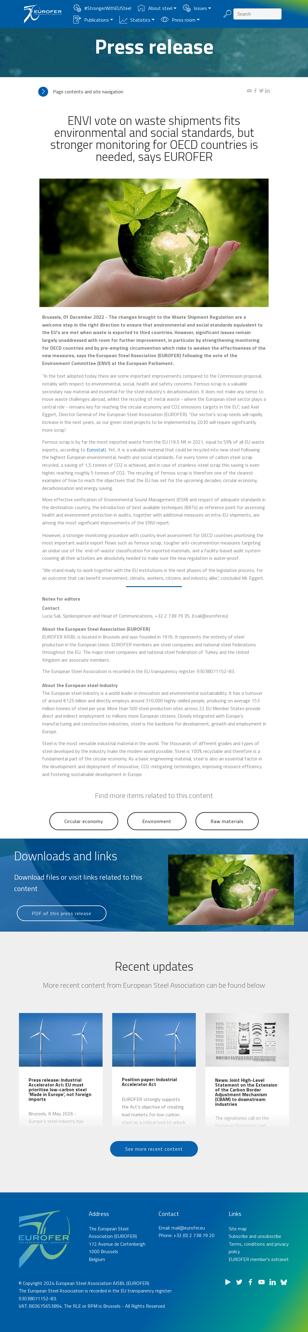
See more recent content (154, 1160)
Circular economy (83, 834)
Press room (178, 19)
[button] (142, 91)
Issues (195, 8)
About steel (154, 8)
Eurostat (96, 489)
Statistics (134, 19)
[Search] (257, 14)
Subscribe (238, 1264)
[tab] (142, 91)
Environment (156, 834)
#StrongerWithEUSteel (102, 8)
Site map (238, 1257)
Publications (91, 19)
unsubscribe (269, 1264)
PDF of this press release (61, 925)
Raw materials (227, 834)
